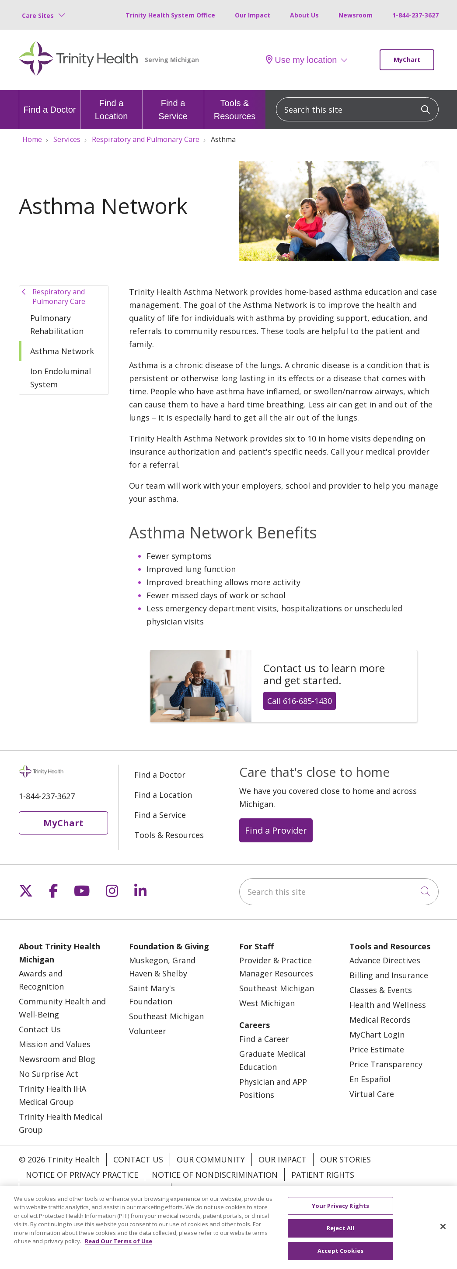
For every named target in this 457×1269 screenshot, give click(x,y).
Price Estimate (376, 1049)
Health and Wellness (387, 1005)
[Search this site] (357, 109)
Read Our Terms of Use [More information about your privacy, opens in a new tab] (118, 1251)
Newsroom (355, 15)
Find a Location (111, 105)
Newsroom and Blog (57, 1059)
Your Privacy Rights (220, 1190)
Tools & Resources (234, 105)
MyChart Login (377, 1034)
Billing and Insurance (388, 975)
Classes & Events (380, 990)
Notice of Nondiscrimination (215, 1174)
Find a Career (264, 1039)
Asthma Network (62, 351)
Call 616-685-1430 (299, 701)
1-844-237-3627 (415, 15)
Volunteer (147, 1031)
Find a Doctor (49, 102)
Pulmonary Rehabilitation (57, 324)
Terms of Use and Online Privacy (95, 1190)
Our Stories (345, 1159)
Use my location (301, 60)
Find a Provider (276, 830)
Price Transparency (385, 1064)
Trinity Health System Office (170, 15)
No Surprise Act (48, 1074)
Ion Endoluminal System (60, 378)
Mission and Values (55, 1044)
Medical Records (380, 1019)
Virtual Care (371, 1094)
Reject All (340, 1238)
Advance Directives (384, 960)
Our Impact (252, 15)
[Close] (443, 1236)
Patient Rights (322, 1174)
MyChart (407, 59)
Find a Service (173, 105)
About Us (304, 15)
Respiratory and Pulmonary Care (58, 296)
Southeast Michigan (166, 1016)
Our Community (211, 1159)
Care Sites (38, 15)
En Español (370, 1079)
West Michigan (267, 1003)
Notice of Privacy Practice (82, 1174)
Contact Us (40, 1029)
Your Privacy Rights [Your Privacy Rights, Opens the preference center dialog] (340, 1216)
